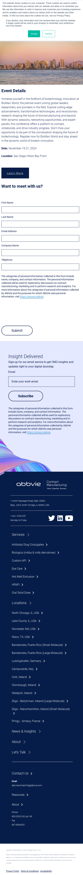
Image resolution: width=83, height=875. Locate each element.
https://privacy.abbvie (31, 296)
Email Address (9, 231)
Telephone (6, 259)
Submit (17, 330)
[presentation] (27, 316)
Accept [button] (34, 34)
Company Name (10, 245)
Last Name (7, 217)
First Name (7, 202)
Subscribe (25, 396)
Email (11, 372)
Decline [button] (48, 34)
